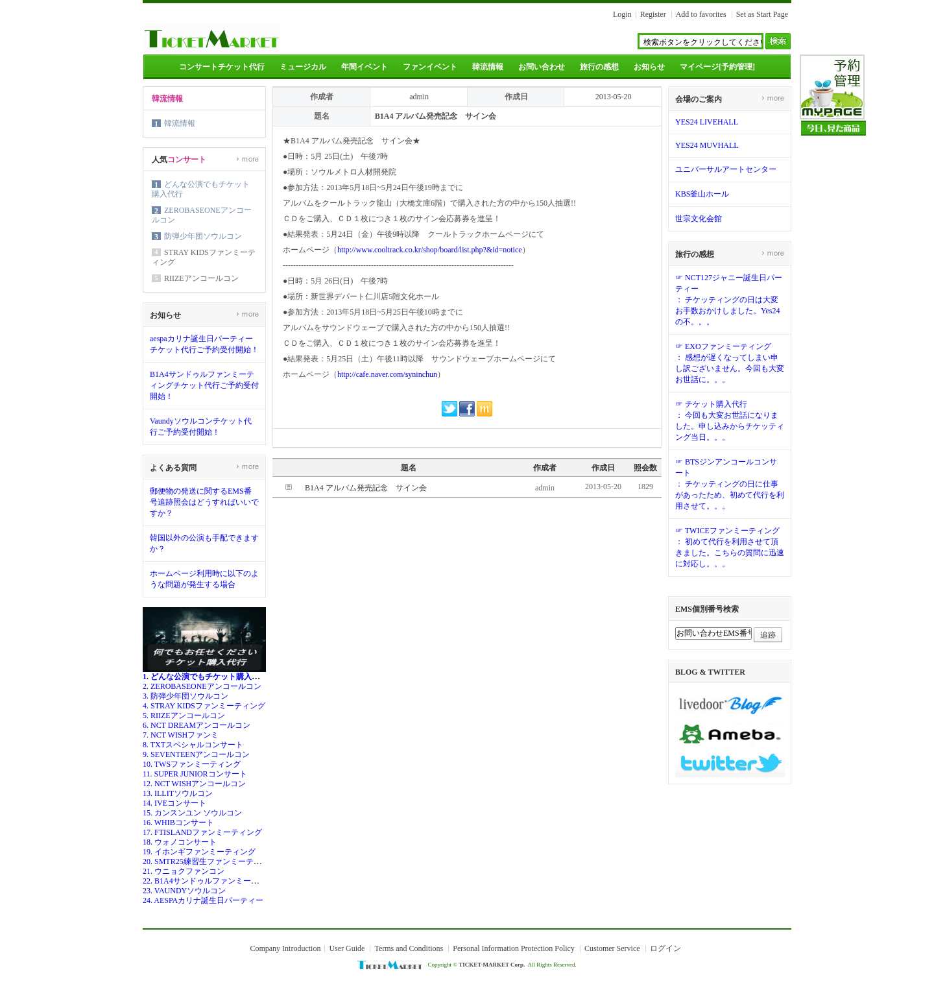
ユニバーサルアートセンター (725, 169)
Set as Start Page (762, 14)
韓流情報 (487, 66)
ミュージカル (303, 66)
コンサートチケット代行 (222, 66)
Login (622, 14)
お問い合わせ (541, 66)
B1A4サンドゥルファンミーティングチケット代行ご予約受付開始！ (204, 385)
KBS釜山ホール (702, 194)
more (247, 158)
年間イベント (364, 66)
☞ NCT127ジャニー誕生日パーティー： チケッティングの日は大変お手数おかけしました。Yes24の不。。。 (728, 299)
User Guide (347, 948)
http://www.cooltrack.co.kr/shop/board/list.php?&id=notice (429, 249)
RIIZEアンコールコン (201, 278)
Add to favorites (701, 14)
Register (653, 14)
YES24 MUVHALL (707, 145)
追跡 (768, 635)
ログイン (665, 948)
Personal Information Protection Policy (514, 948)
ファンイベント (430, 66)
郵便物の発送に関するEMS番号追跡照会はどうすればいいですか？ (204, 502)
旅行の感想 (599, 66)
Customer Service (612, 948)
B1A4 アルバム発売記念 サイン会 (366, 487)
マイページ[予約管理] (717, 66)
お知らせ (649, 66)
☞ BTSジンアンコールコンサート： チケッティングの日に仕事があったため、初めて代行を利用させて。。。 (729, 484)
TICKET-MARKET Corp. (492, 964)
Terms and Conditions (408, 948)
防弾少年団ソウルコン (203, 236)
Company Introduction (285, 948)
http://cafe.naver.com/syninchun (387, 374)
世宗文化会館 (698, 218)
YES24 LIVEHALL (706, 121)
